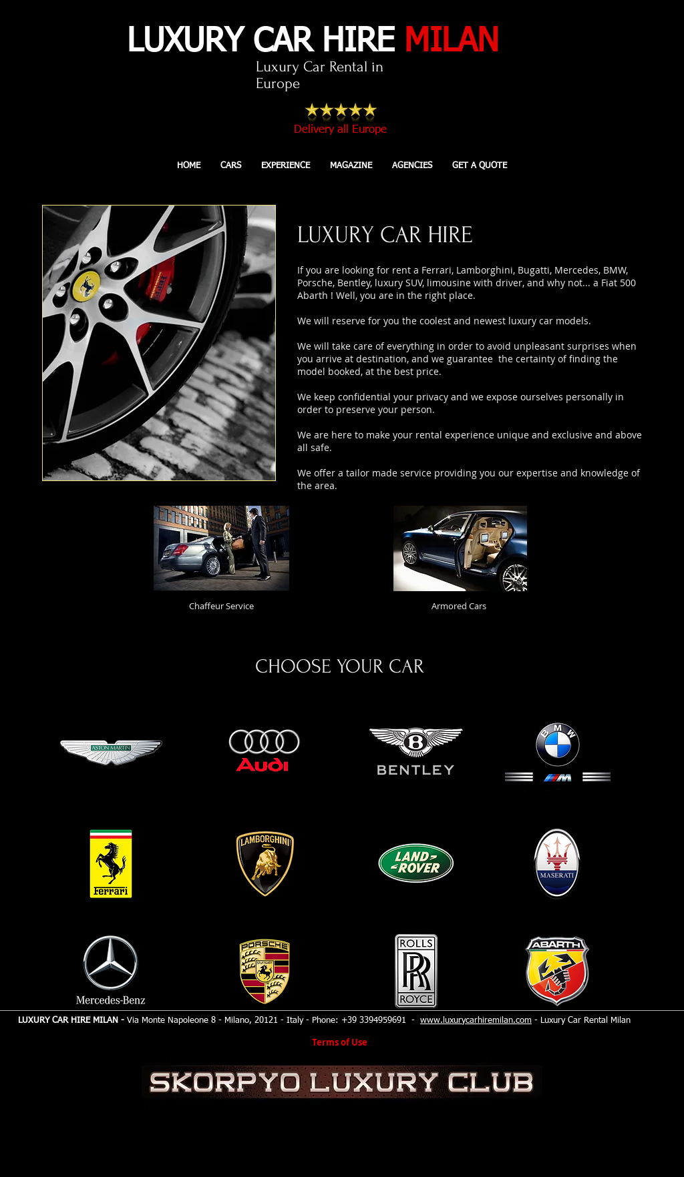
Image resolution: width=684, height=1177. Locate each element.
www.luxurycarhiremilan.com (476, 1020)
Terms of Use (339, 1042)
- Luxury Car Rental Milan (581, 1020)
